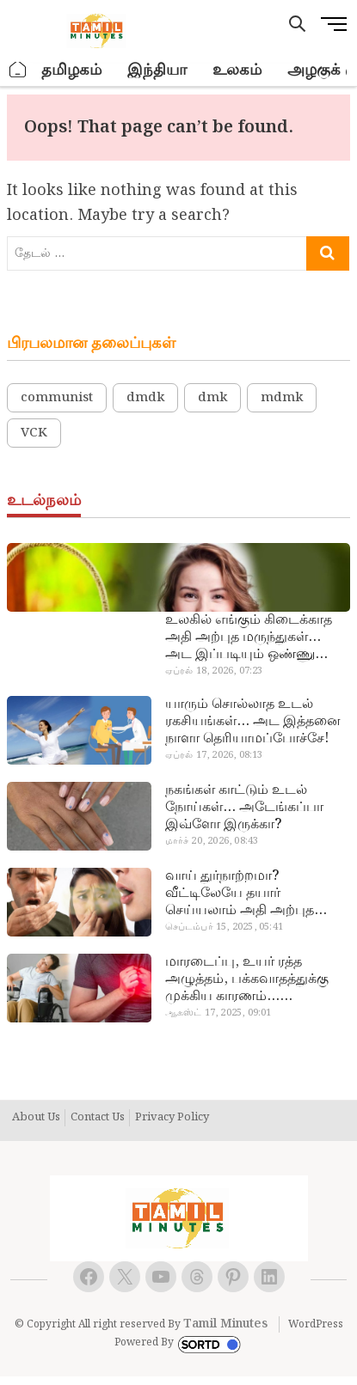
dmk (212, 397)
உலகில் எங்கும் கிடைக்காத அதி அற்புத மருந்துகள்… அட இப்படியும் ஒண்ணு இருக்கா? (248, 637)
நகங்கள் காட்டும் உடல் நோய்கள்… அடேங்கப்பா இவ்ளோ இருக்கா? (244, 807)
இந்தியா (157, 70)
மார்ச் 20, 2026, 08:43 (212, 841)
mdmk (282, 397)
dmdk (145, 397)
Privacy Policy (172, 1117)
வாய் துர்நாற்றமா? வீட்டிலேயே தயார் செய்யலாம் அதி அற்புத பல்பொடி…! (239, 893)
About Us (36, 1117)
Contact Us (98, 1117)
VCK (34, 433)
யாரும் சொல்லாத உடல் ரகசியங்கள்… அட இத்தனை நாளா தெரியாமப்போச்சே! (253, 721)
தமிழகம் (71, 70)
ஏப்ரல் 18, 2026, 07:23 (214, 671)
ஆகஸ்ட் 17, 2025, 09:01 (218, 1013)
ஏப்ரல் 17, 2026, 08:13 (214, 755)
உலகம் (237, 70)
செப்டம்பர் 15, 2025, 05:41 (224, 927)
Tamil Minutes (225, 1324)
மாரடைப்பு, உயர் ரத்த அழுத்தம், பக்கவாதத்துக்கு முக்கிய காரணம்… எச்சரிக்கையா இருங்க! (247, 979)
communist (57, 397)
